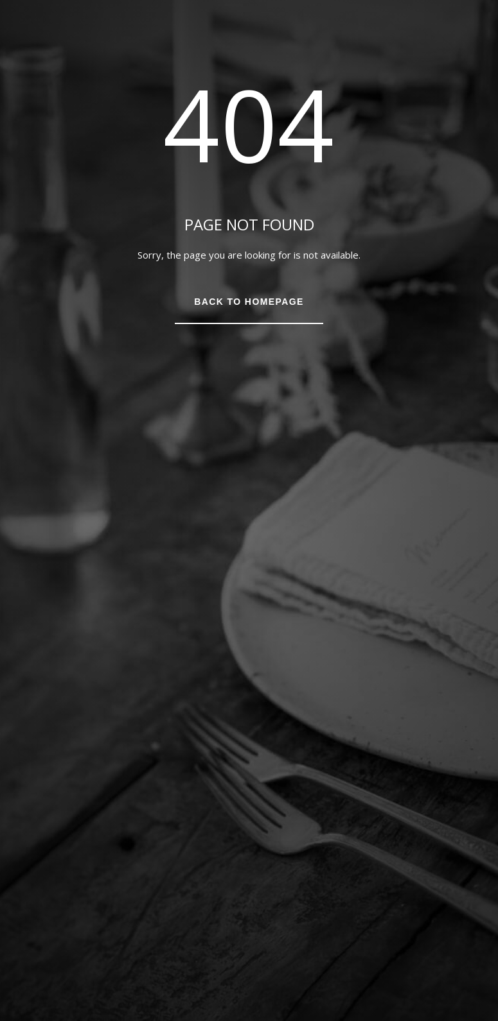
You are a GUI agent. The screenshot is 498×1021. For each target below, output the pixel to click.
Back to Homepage (248, 301)
